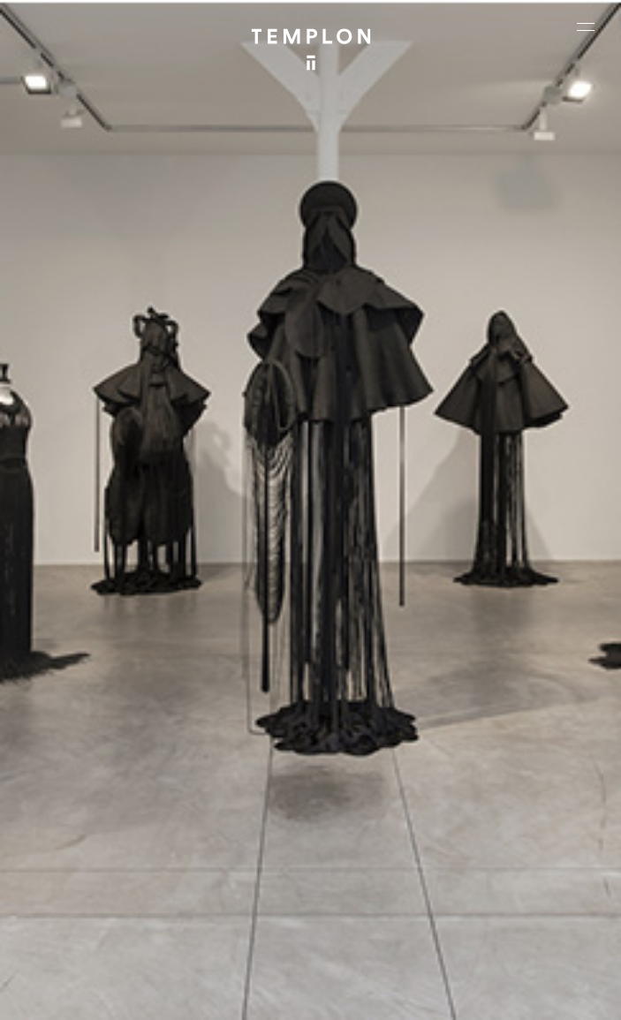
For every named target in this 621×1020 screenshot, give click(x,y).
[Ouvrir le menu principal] (585, 26)
